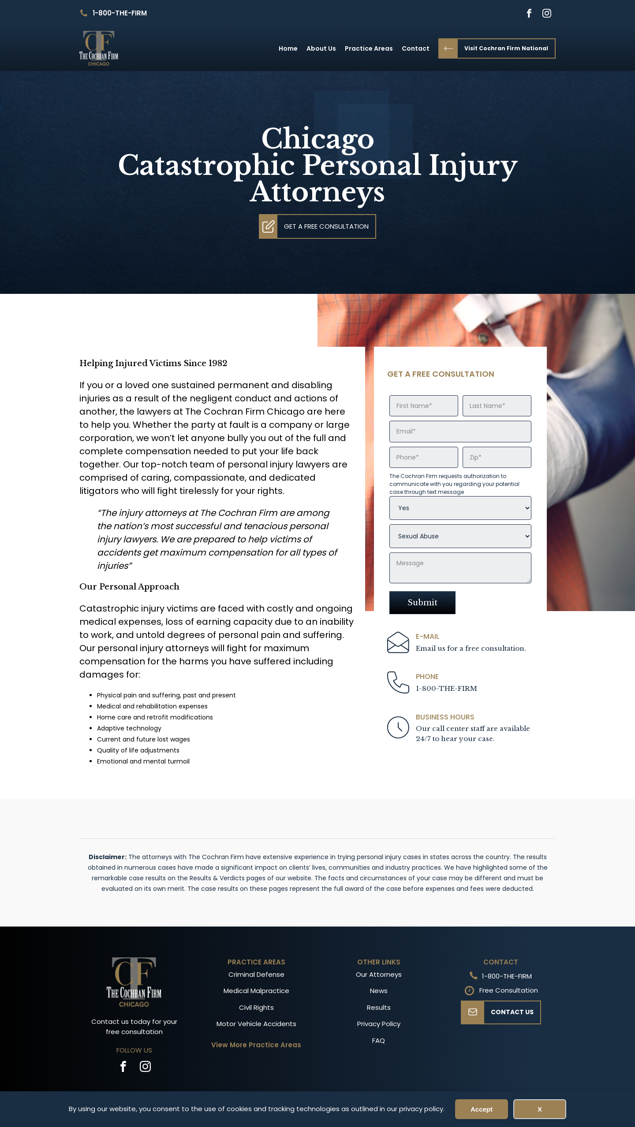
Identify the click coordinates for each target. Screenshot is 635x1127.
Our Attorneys (379, 974)
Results (379, 1007)
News (379, 990)
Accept (482, 1109)
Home (288, 48)
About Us (321, 48)
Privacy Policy (378, 1023)
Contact (416, 48)
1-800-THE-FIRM (120, 13)
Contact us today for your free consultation (134, 1026)
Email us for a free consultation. (471, 648)
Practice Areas (369, 48)
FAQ (378, 1040)
